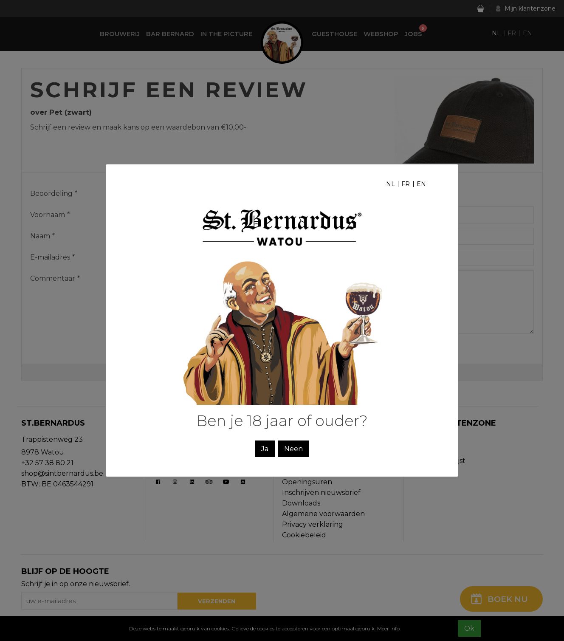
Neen (293, 449)
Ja (264, 449)
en (421, 184)
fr (405, 184)
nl (390, 184)
